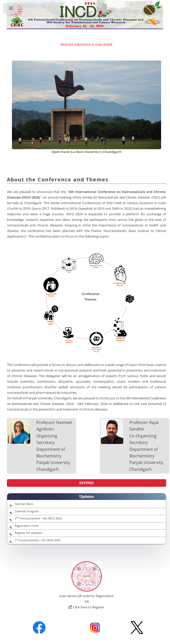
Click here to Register (86, 607)
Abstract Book (24, 504)
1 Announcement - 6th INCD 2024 (37, 540)
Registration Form (27, 526)
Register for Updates (28, 533)
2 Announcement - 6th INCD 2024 (38, 518)
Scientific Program (27, 511)
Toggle (11, 9)
